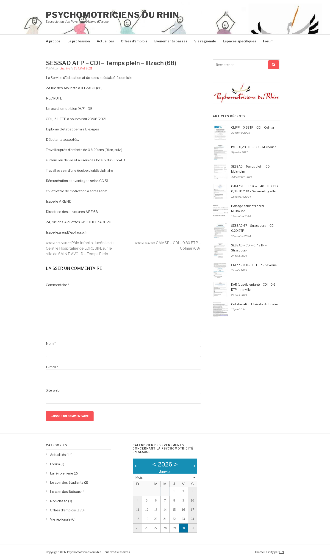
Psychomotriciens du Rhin (112, 15)
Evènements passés (170, 41)
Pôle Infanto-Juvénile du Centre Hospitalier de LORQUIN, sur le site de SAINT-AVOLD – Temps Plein (80, 248)
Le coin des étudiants (66, 482)
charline (65, 68)
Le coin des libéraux (65, 492)
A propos (53, 41)
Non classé (58, 501)
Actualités (105, 41)
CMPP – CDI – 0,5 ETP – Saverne (254, 265)
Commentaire (57, 285)
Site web (53, 390)
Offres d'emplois (63, 510)
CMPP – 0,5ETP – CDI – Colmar (252, 127)
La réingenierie (61, 473)
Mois (139, 477)
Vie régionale (205, 41)
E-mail (52, 367)
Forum (268, 41)
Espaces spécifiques (239, 41)
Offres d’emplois (134, 41)
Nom (51, 344)
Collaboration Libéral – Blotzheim (254, 304)
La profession (78, 41)
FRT (281, 552)
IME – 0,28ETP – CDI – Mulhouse (253, 147)
